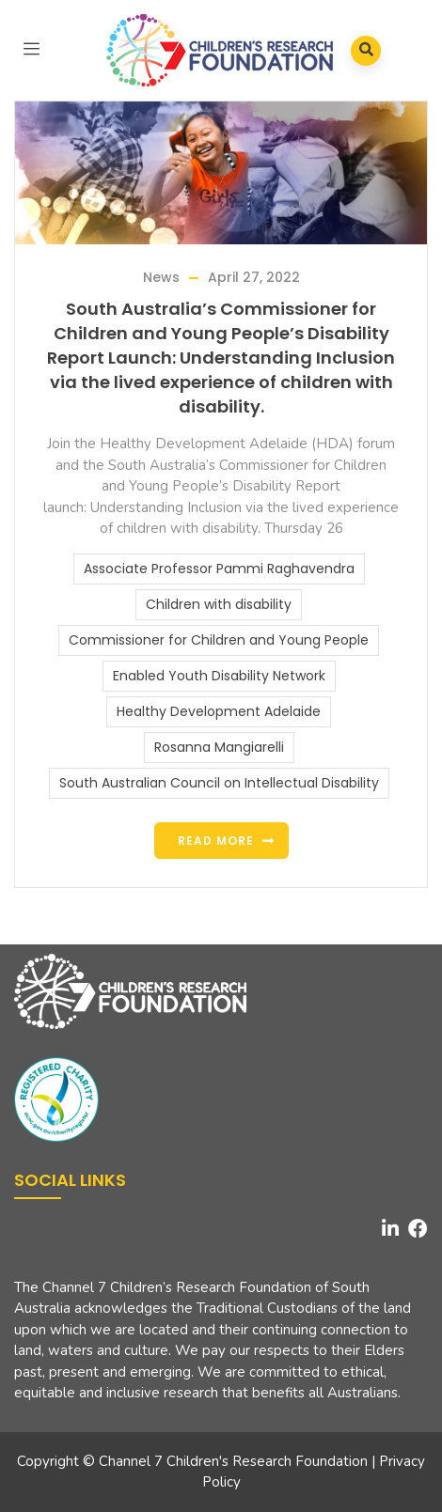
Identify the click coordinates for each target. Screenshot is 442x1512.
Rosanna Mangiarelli (219, 747)
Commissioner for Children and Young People (219, 640)
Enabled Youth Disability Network (219, 675)
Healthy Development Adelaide (219, 711)
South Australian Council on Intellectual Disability (219, 782)
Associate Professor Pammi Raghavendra (219, 568)
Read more (216, 841)
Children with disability (219, 604)
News (161, 277)
